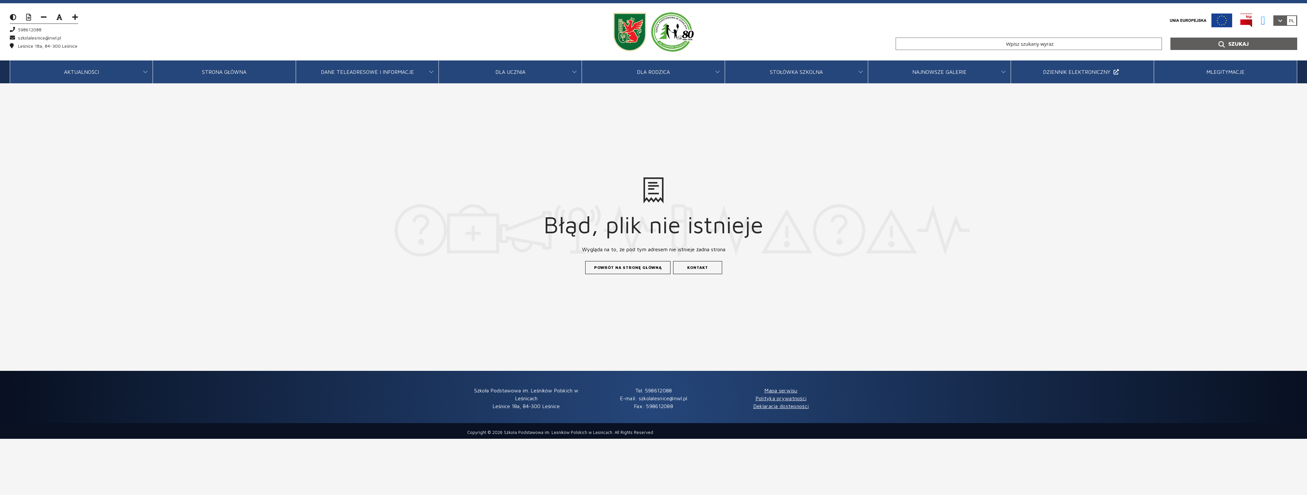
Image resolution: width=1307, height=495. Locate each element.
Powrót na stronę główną (628, 267)
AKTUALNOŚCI (81, 72)
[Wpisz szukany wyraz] (1029, 44)
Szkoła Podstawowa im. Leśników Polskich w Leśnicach (558, 432)
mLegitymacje (1225, 72)
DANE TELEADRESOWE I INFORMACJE (367, 72)
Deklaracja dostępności (781, 406)
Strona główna (224, 72)
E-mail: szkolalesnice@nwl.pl (653, 398)
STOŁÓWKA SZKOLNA (796, 72)
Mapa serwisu (780, 390)
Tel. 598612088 (653, 390)
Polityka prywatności (781, 398)
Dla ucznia (510, 72)
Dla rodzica (653, 72)
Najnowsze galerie (939, 72)
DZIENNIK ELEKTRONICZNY (1081, 72)
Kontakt (697, 267)
